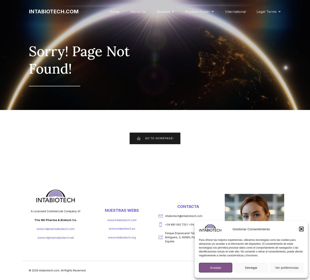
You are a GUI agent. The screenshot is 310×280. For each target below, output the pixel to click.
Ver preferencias (287, 267)
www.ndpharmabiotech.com (55, 229)
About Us (138, 12)
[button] (301, 229)
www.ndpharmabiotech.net (55, 238)
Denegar (251, 267)
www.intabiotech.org (122, 238)
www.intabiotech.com (121, 220)
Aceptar (215, 267)
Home (114, 12)
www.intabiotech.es (122, 229)
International (235, 12)
